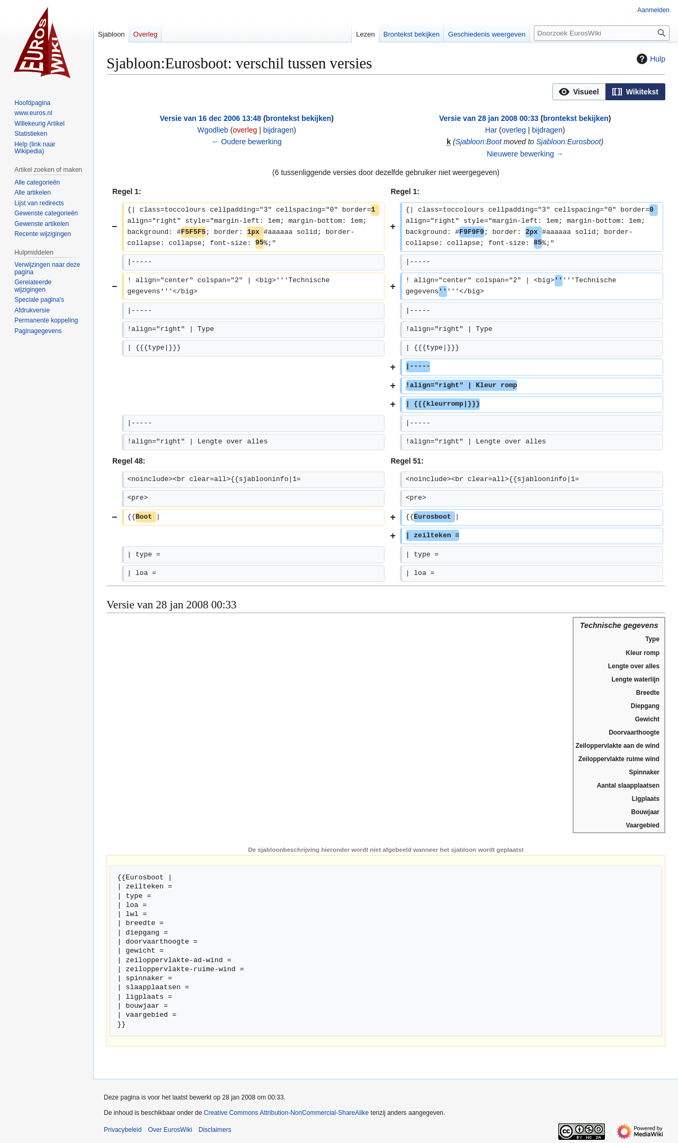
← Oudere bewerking (247, 141)
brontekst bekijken (299, 118)
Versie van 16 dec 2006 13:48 (210, 118)
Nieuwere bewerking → (525, 154)
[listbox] (608, 91)
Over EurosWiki (170, 1129)
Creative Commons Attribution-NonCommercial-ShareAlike (286, 1112)
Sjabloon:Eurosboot (568, 141)
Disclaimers (215, 1129)
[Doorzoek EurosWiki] (602, 33)
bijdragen (278, 130)
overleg (245, 130)
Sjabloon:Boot (479, 141)
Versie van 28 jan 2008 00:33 (489, 118)
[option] (578, 91)
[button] (579, 91)
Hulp (649, 59)
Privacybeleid (122, 1129)
